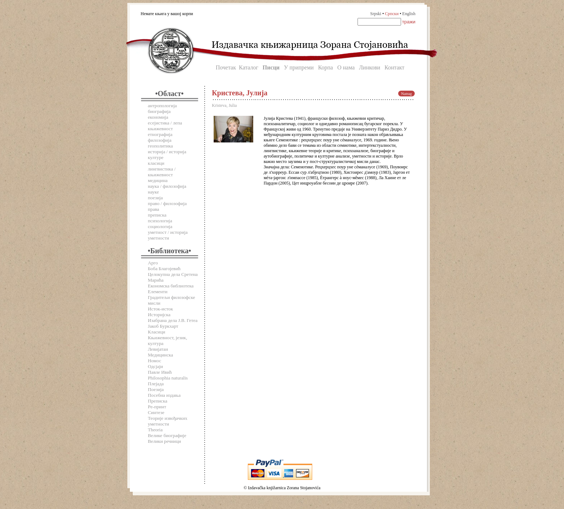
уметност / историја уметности (168, 235)
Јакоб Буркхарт (163, 326)
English (408, 13)
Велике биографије (167, 435)
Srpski (375, 13)
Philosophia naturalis (168, 378)
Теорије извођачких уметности (167, 421)
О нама (346, 67)
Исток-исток (160, 309)
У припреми (299, 67)
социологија (160, 226)
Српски (392, 13)
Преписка (157, 401)
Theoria (155, 429)
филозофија (160, 140)
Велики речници (164, 441)
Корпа (325, 67)
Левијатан (158, 349)
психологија (160, 220)
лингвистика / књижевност (162, 171)
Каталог (248, 67)
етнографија (160, 134)
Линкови (369, 67)
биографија (159, 111)
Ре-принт (157, 406)
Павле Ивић (160, 372)
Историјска (159, 314)
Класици (156, 332)
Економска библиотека (171, 285)
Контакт (394, 67)
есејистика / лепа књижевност (165, 125)
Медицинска (160, 355)
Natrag (406, 93)
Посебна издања (164, 395)
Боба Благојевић (164, 268)
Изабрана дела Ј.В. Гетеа (172, 320)
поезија (155, 197)
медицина (158, 180)
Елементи (158, 291)
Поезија (156, 389)
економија (158, 117)
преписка (157, 215)
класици (156, 163)
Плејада (156, 383)
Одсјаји (155, 366)
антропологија (162, 105)
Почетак (226, 67)
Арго (153, 262)
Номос (154, 360)
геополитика (160, 146)
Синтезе (156, 412)
